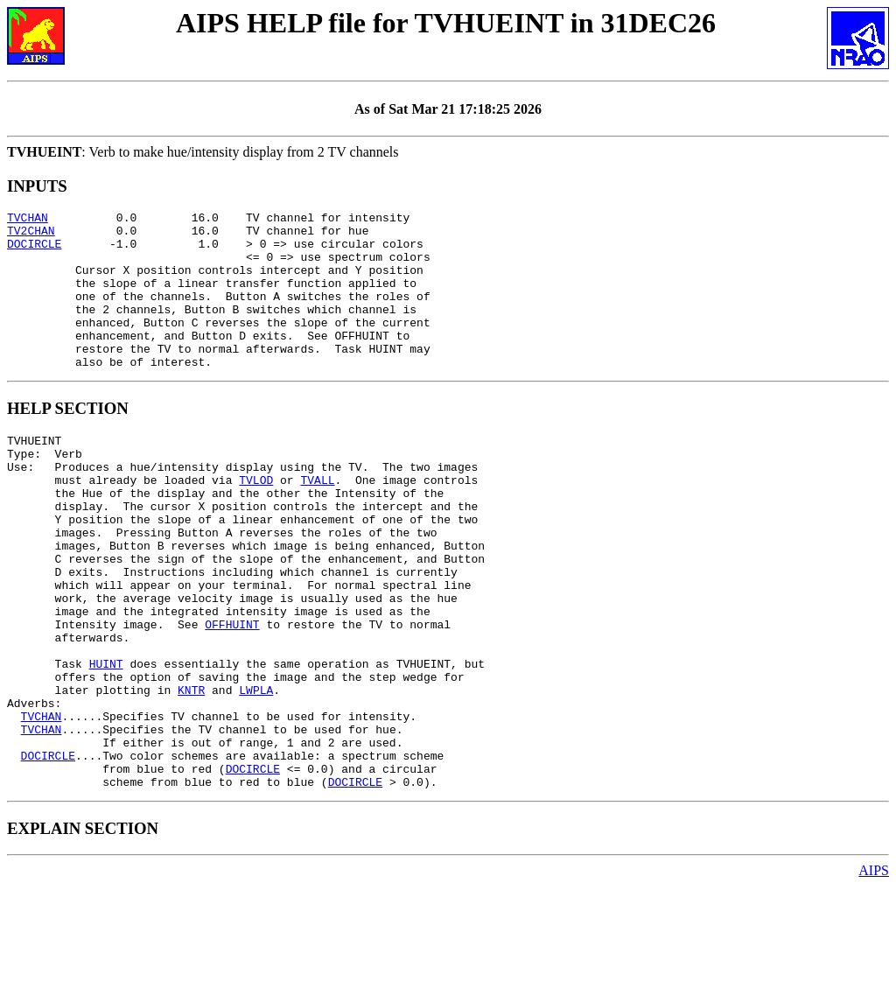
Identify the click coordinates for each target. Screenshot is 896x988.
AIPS (873, 972)
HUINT (106, 742)
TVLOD (256, 521)
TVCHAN (27, 220)
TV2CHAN (31, 235)
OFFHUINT (232, 695)
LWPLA (256, 773)
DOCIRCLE (34, 251)
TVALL (317, 521)
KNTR (191, 773)
